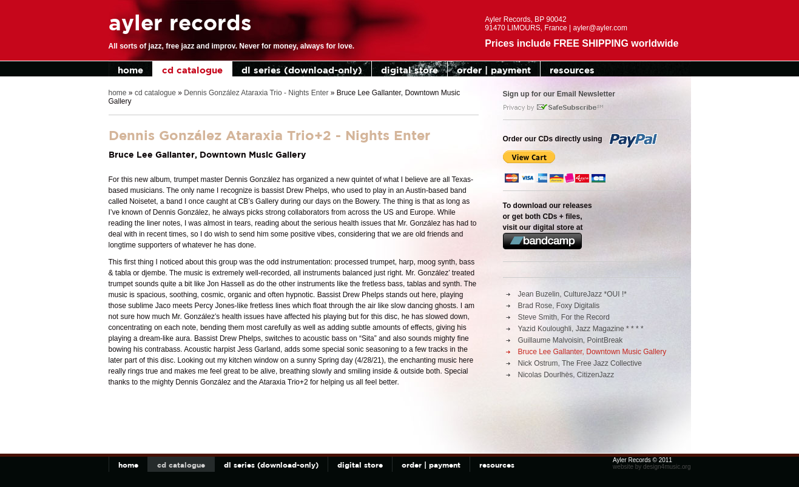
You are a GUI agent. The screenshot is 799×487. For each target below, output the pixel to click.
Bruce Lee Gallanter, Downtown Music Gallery (592, 352)
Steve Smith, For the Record (564, 317)
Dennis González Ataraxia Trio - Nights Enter (256, 93)
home (130, 70)
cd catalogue (192, 70)
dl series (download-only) (301, 70)
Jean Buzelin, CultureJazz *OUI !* (572, 294)
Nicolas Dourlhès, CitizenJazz (566, 375)
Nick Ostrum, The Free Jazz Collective (580, 363)
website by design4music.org (651, 466)
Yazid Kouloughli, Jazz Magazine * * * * (581, 328)
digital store (409, 70)
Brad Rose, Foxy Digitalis (559, 305)
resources (572, 70)
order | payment (494, 70)
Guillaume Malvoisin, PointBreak (570, 340)
